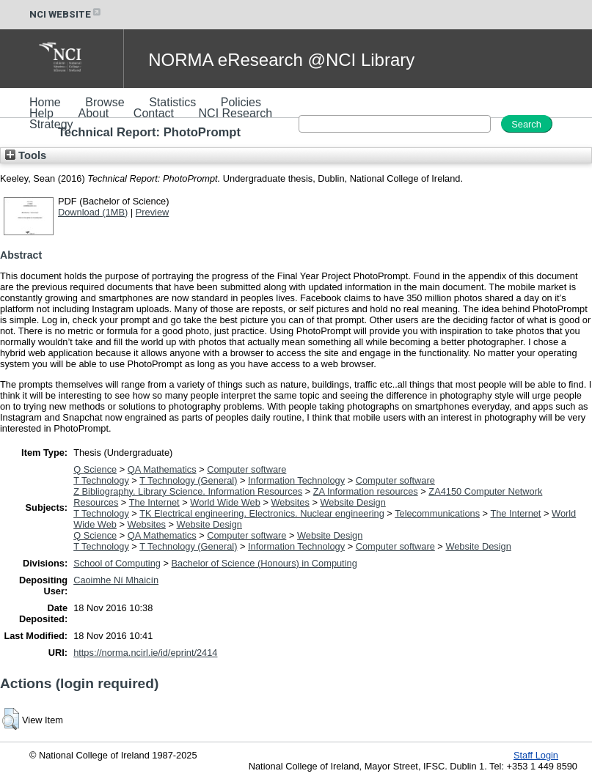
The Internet (154, 502)
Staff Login (536, 755)
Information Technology (296, 480)
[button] (10, 719)
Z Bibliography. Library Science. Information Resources (187, 491)
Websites (290, 502)
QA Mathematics (162, 469)
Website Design (352, 502)
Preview (152, 212)
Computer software (246, 469)
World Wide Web (225, 502)
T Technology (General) (188, 480)
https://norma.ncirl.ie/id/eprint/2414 (145, 652)
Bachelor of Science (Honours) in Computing (264, 563)
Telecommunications (437, 513)
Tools (25, 155)
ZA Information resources (365, 491)
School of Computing (117, 563)
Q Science (95, 469)
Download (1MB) (93, 212)
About (93, 113)
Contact (154, 113)
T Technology (101, 480)
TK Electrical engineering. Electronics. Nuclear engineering (261, 513)
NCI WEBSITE (66, 14)
